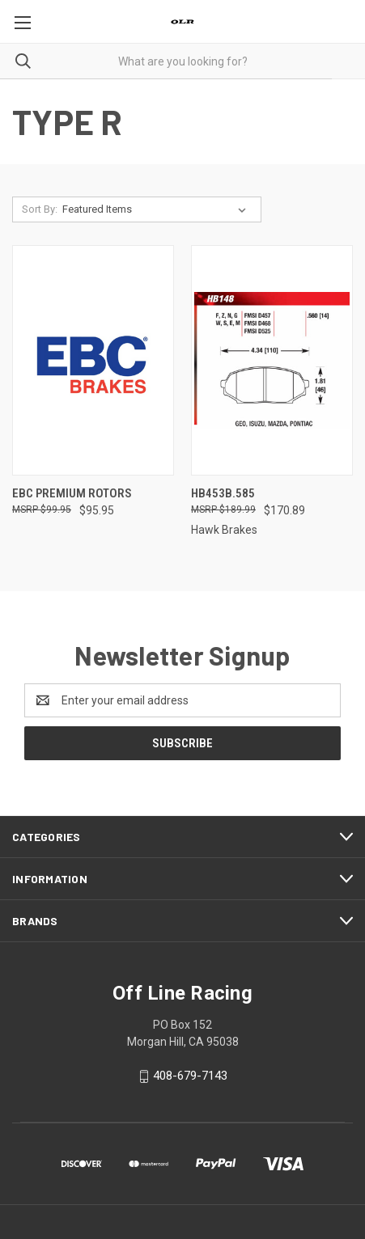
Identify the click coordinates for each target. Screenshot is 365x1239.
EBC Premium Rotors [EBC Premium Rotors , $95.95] (72, 493)
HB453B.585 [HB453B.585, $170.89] (223, 493)
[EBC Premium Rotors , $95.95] (93, 360)
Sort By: (39, 209)
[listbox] (157, 209)
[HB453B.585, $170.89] (272, 360)
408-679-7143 (190, 1075)
